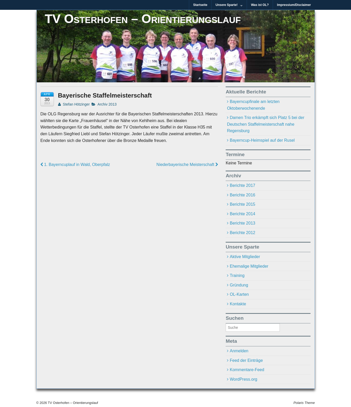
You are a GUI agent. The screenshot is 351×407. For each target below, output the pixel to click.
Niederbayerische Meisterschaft (187, 164)
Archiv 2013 (107, 104)
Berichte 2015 (242, 204)
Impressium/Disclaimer (294, 5)
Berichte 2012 (242, 232)
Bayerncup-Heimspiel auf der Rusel (262, 140)
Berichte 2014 (242, 214)
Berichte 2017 (242, 185)
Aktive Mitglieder (245, 256)
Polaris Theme (304, 403)
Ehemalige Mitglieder (249, 266)
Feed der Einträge (246, 360)
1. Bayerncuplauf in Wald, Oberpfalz (75, 164)
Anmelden (239, 351)
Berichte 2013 (242, 223)
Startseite (200, 5)
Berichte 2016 (242, 195)
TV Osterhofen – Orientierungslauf (143, 19)
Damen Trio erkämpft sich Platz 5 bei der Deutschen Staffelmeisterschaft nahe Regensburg (265, 124)
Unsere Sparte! (227, 5)
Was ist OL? (260, 5)
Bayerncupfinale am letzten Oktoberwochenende (253, 104)
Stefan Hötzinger (74, 104)
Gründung (239, 285)
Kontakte (238, 304)
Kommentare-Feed (247, 370)
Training (237, 275)
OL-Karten (239, 294)
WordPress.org (243, 379)
